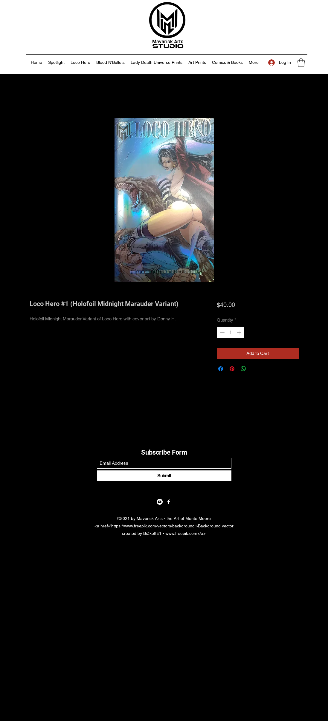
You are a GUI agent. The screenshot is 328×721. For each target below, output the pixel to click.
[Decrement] (222, 332)
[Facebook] (169, 502)
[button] (301, 62)
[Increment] (240, 332)
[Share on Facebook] (220, 368)
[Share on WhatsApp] (243, 368)
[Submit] (164, 475)
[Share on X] (254, 368)
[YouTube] (160, 502)
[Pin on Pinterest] (232, 368)
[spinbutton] (231, 332)
